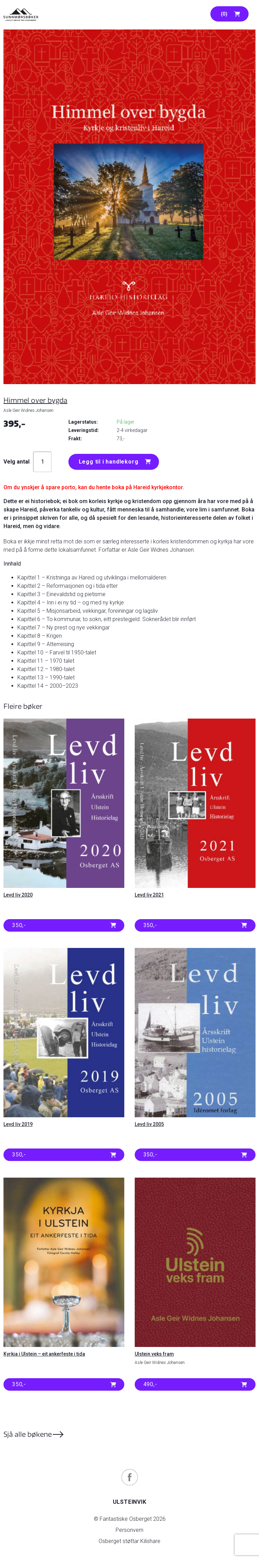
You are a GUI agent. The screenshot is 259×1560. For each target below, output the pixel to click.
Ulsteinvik (130, 1502)
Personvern (129, 1530)
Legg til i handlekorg (109, 461)
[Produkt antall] (42, 461)
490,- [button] (150, 1384)
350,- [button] (19, 925)
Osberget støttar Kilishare (129, 1541)
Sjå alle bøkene (27, 1434)
